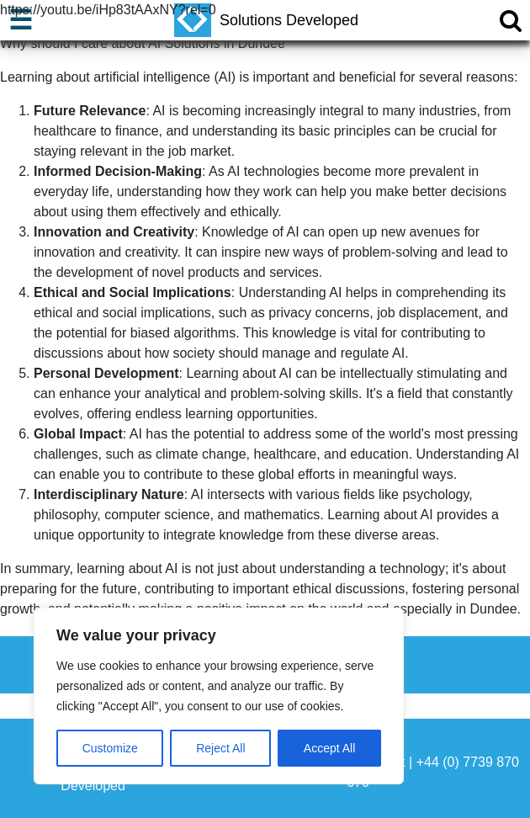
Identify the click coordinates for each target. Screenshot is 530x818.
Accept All (329, 748)
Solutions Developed (266, 20)
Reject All (220, 748)
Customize (110, 748)
